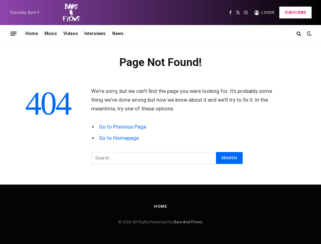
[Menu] (13, 33)
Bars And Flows (188, 222)
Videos (70, 33)
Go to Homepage (119, 138)
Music (51, 33)
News (118, 33)
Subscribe (295, 12)
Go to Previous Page (122, 127)
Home (31, 33)
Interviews (95, 33)
